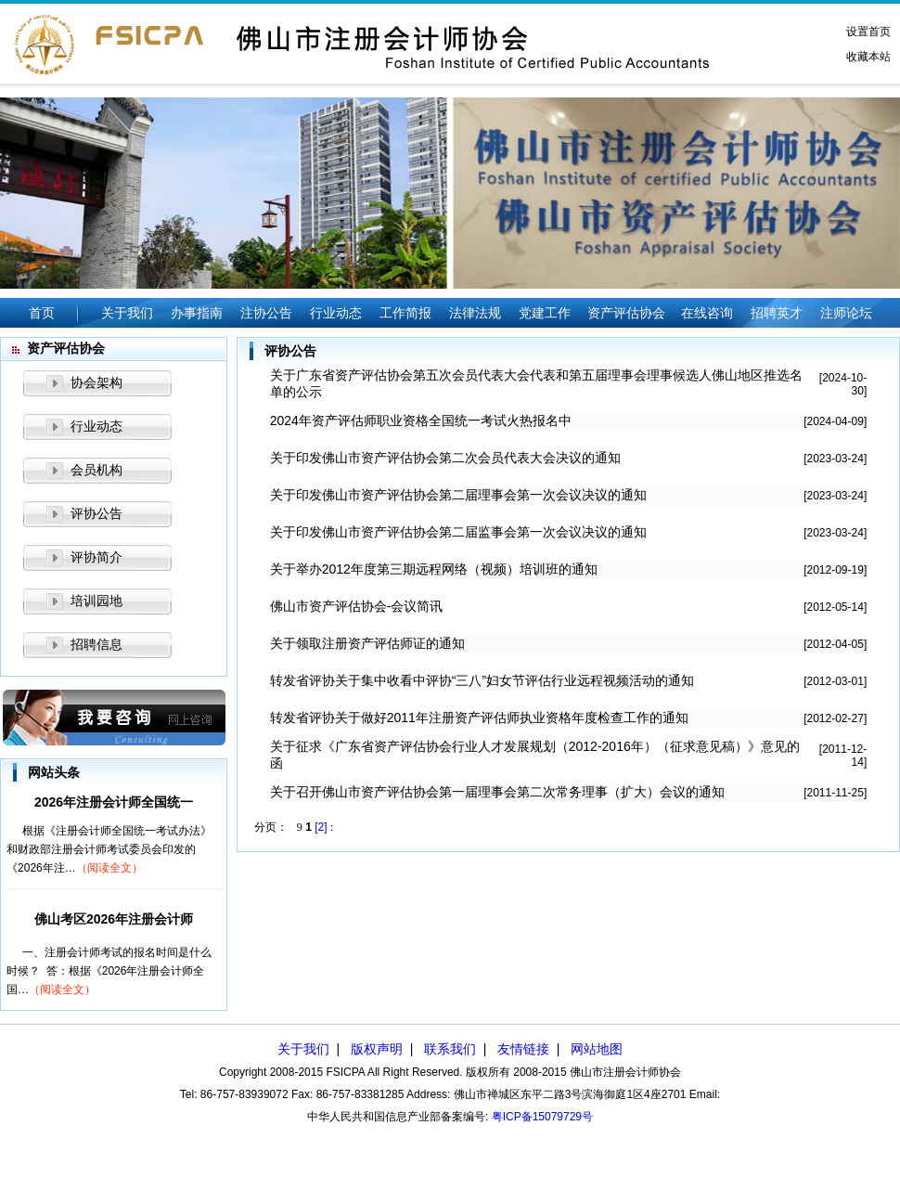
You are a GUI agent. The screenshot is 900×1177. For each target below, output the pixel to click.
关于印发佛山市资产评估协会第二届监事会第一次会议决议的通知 (458, 531)
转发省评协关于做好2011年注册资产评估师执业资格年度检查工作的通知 (479, 717)
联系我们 (450, 1048)
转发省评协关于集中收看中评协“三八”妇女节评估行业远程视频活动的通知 (482, 680)
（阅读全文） (109, 867)
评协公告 (96, 513)
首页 (42, 312)
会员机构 (96, 469)
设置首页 (868, 31)
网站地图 (597, 1048)
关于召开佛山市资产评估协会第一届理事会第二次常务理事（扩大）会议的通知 (497, 791)
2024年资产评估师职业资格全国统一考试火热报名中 (421, 420)
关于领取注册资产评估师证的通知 (367, 643)
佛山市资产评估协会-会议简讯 (357, 606)
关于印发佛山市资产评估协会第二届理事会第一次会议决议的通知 (458, 494)
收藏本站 (868, 56)
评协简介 (96, 557)
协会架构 (96, 382)
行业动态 (96, 426)
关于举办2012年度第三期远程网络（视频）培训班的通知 (434, 569)
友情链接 (523, 1048)
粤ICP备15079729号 (542, 1116)
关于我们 (303, 1048)
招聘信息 (96, 644)
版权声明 (377, 1048)
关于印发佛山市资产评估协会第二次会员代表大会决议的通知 (445, 457)
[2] (321, 827)
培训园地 (96, 600)
